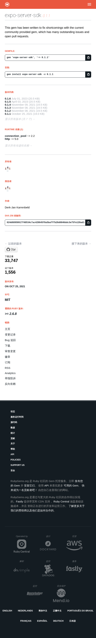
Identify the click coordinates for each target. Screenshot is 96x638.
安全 (13, 470)
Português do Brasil (80, 610)
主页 (7, 328)
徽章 (7, 356)
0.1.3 (8, 107)
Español (42, 621)
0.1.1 (8, 113)
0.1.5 (8, 101)
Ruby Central (61, 501)
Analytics (10, 373)
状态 (13, 411)
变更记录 (10, 334)
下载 (7, 345)
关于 (13, 443)
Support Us (18, 465)
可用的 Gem (71, 485)
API (12, 454)
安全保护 (63, 586)
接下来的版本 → (81, 243)
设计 (51, 536)
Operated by (23, 537)
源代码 (14, 422)
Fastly (19, 501)
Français (25, 621)
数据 (13, 427)
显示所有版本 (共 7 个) (18, 118)
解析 (25, 561)
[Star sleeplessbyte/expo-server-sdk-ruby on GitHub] (11, 249)
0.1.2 (8, 110)
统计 (13, 433)
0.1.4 (8, 104)
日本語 (72, 621)
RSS (7, 367)
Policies (16, 460)
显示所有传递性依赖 (17, 145)
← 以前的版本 (13, 243)
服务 (77, 561)
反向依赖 (10, 383)
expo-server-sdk (23, 15)
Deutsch (58, 621)
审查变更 (10, 351)
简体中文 (43, 610)
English (7, 610)
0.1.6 (8, 98)
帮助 (13, 449)
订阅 (7, 362)
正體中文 (57, 610)
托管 (76, 536)
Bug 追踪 (10, 340)
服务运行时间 (17, 417)
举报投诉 (10, 378)
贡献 (13, 438)
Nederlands (25, 610)
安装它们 (29, 485)
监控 (51, 561)
